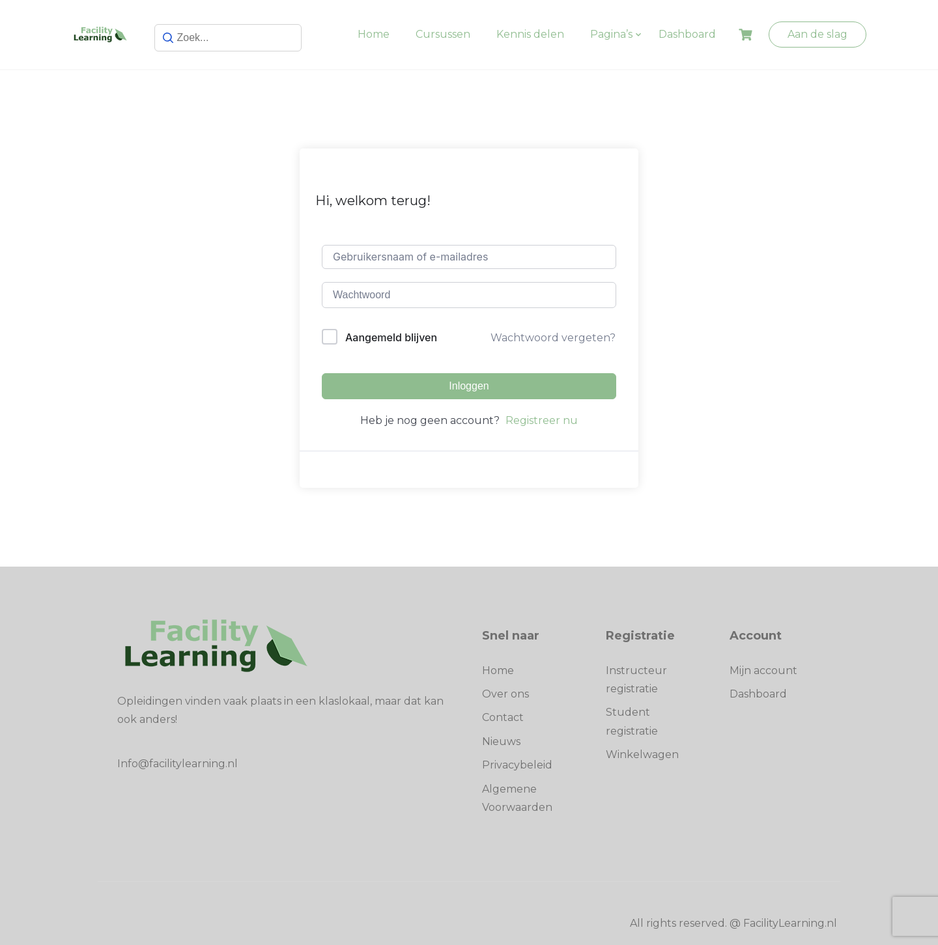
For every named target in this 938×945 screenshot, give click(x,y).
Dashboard (687, 34)
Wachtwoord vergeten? (553, 337)
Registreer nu (541, 420)
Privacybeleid (517, 765)
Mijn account (763, 670)
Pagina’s (611, 34)
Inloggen (469, 385)
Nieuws (501, 741)
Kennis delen (530, 34)
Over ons (505, 694)
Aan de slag (817, 34)
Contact (503, 717)
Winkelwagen (642, 754)
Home (374, 34)
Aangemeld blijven (391, 337)
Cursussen (443, 34)
